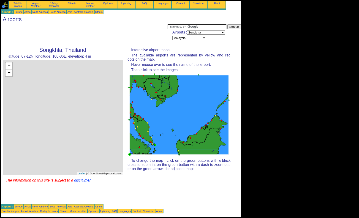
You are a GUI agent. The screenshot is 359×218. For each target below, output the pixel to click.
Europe (18, 12)
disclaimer (82, 180)
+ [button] (9, 65)
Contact (180, 3)
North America (40, 12)
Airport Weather (35, 4)
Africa (27, 12)
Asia (69, 12)
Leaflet (81, 173)
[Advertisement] (84, 34)
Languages (162, 3)
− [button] (9, 73)
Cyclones (108, 3)
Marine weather (90, 4)
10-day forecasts (54, 4)
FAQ (144, 3)
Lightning (126, 3)
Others (99, 12)
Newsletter (198, 3)
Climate (72, 3)
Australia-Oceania (83, 12)
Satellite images (18, 4)
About (217, 3)
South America (57, 12)
